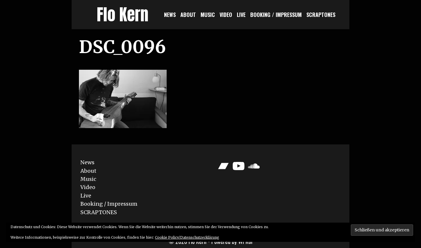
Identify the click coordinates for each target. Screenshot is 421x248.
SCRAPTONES (320, 14)
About (188, 14)
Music (208, 14)
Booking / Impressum (276, 14)
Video (226, 14)
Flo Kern (123, 14)
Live (241, 14)
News (170, 14)
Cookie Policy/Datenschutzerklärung (187, 237)
